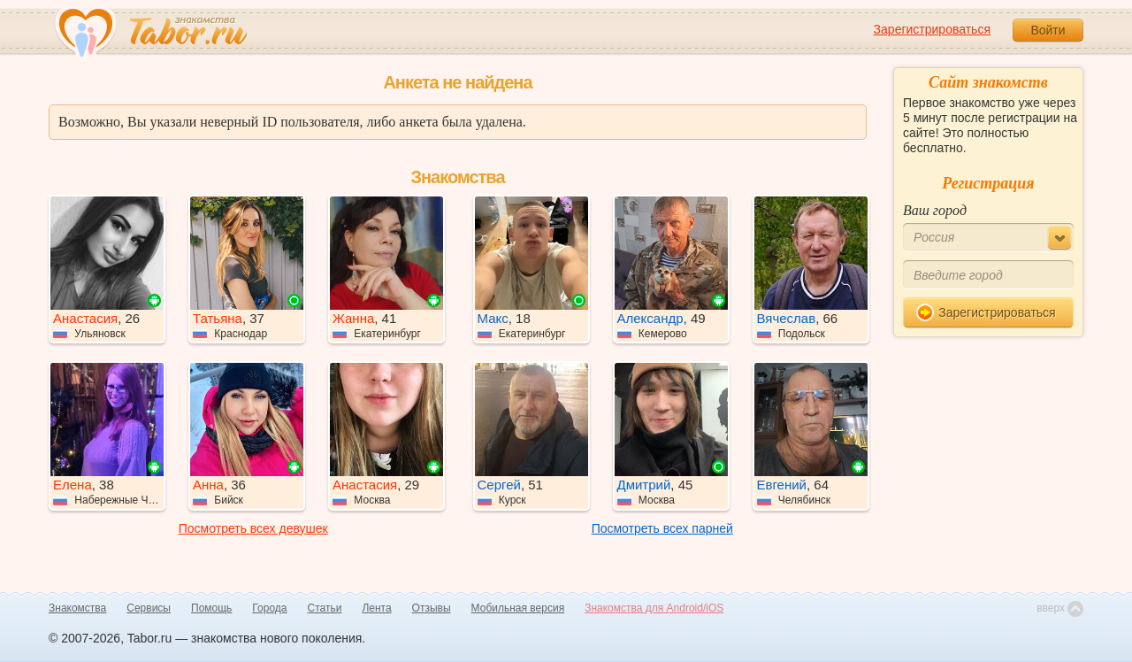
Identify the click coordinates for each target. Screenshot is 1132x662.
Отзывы (431, 608)
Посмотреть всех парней (662, 528)
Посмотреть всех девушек (253, 528)
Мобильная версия (518, 608)
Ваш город (935, 210)
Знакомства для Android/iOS (654, 608)
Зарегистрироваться (932, 29)
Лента (376, 608)
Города (269, 608)
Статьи (325, 608)
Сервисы (148, 608)
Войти (1047, 30)
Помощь (211, 608)
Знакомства (77, 608)
